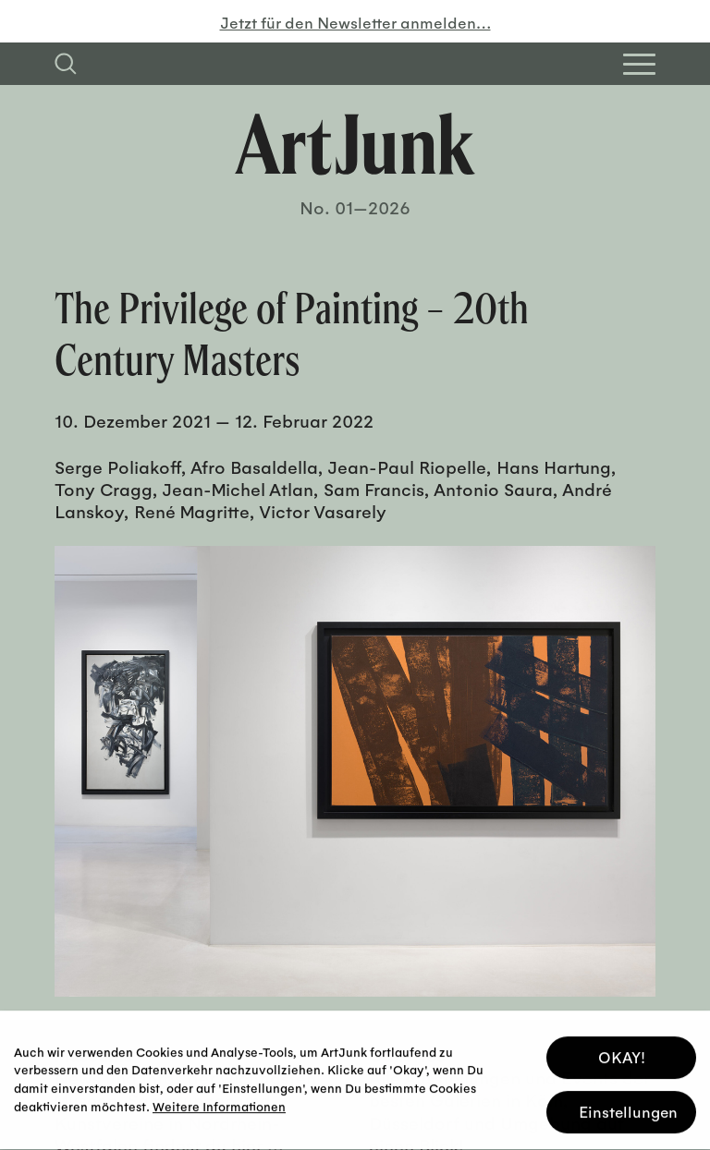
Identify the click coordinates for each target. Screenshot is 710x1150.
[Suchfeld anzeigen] (66, 64)
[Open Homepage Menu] (639, 64)
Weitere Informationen (219, 1102)
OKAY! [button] (621, 1054)
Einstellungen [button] (628, 1109)
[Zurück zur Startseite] (355, 144)
